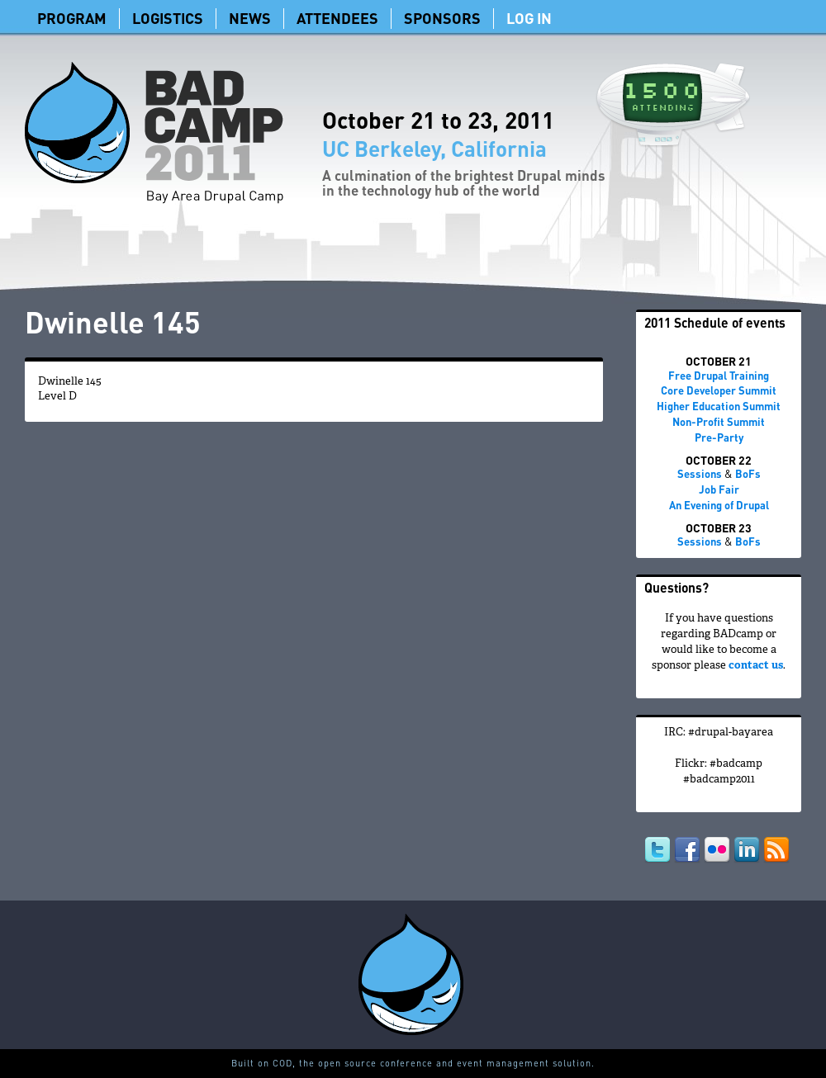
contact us (756, 666)
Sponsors (442, 17)
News (250, 17)
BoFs (748, 473)
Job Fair (719, 489)
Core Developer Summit (718, 390)
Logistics (167, 17)
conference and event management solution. (487, 1063)
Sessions (699, 473)
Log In (529, 17)
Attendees (337, 17)
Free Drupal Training (718, 375)
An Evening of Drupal (719, 505)
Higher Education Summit (719, 406)
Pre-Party (719, 437)
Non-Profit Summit (718, 421)
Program (72, 17)
